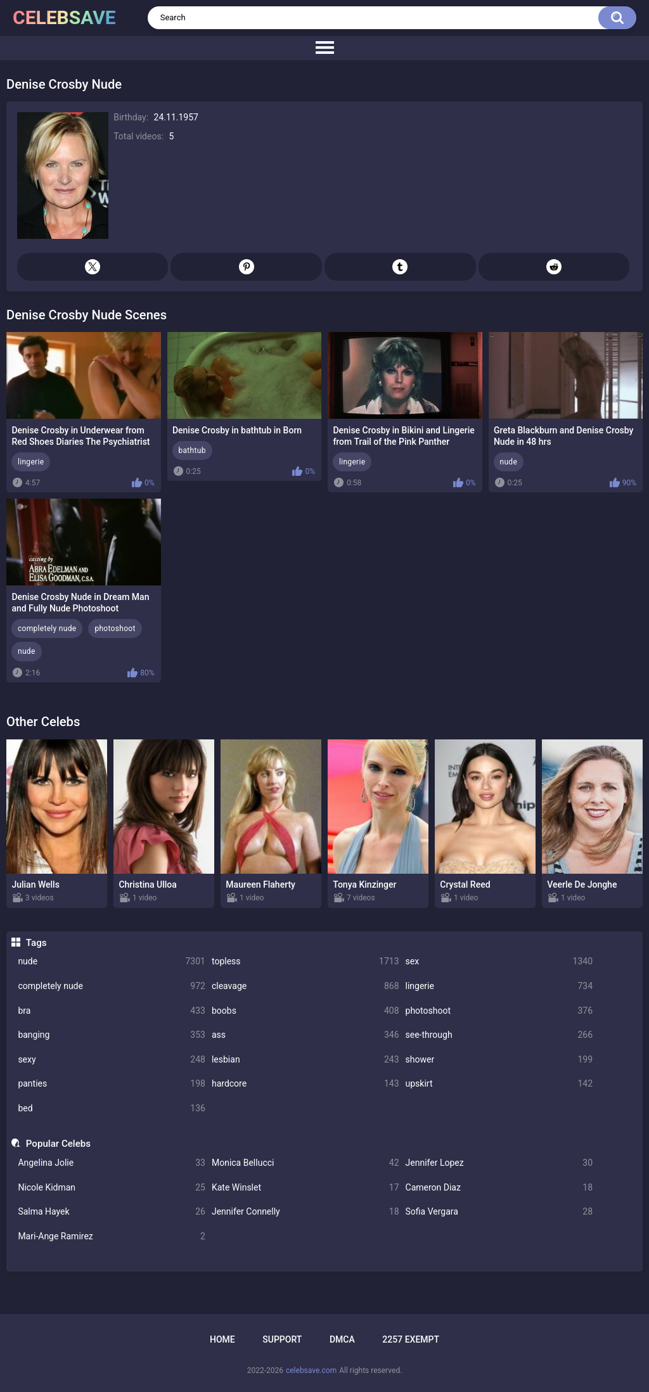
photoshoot (499, 1011)
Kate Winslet (305, 1187)
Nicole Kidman (111, 1187)
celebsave (64, 17)
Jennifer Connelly (305, 1211)
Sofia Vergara (499, 1211)
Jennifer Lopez (499, 1163)
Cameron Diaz (499, 1187)
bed (111, 1108)
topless (305, 961)
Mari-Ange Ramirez (111, 1236)
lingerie (499, 986)
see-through (499, 1035)
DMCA (342, 1339)
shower (499, 1059)
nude (111, 961)
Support (282, 1339)
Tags (36, 942)
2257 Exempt (410, 1339)
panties (111, 1083)
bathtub (192, 450)
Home (222, 1339)
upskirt (499, 1083)
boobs (305, 1011)
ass (305, 1035)
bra (111, 1011)
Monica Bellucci (305, 1163)
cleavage (305, 986)
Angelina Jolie (111, 1163)
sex (499, 961)
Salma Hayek (111, 1211)
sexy (111, 1059)
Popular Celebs (58, 1143)
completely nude (111, 986)
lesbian (305, 1059)
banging (111, 1035)
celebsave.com (311, 1370)
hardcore (305, 1083)
